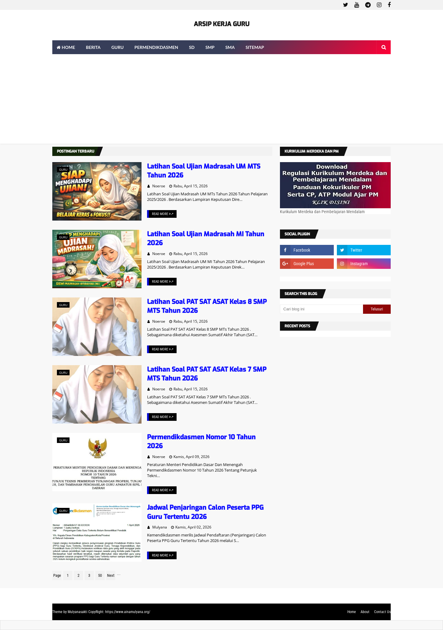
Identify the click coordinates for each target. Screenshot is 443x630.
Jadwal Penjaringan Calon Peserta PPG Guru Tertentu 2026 (205, 512)
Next (110, 575)
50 (100, 575)
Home (351, 612)
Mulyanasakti (77, 612)
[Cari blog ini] (321, 309)
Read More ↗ (163, 214)
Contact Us (382, 612)
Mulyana (159, 527)
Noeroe (158, 186)
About (365, 612)
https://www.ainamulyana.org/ (127, 612)
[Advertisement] (221, 101)
